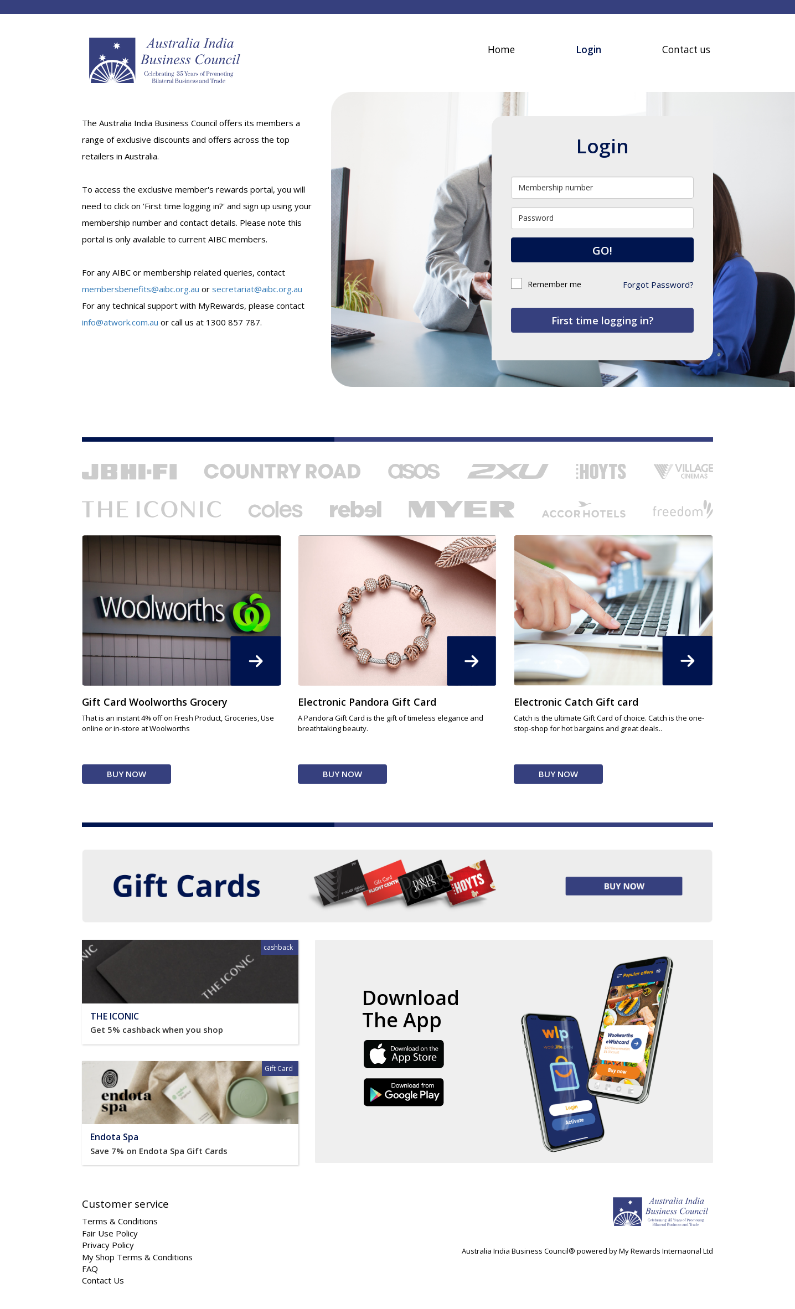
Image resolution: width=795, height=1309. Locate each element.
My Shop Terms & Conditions (137, 1257)
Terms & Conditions (120, 1221)
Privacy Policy (108, 1244)
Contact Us (103, 1280)
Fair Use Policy (110, 1233)
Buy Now (126, 773)
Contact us (686, 49)
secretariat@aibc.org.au (257, 288)
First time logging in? (602, 320)
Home (501, 49)
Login (588, 49)
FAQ (90, 1268)
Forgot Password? (658, 284)
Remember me (546, 284)
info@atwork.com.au (120, 322)
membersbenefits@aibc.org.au (140, 288)
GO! (602, 250)
